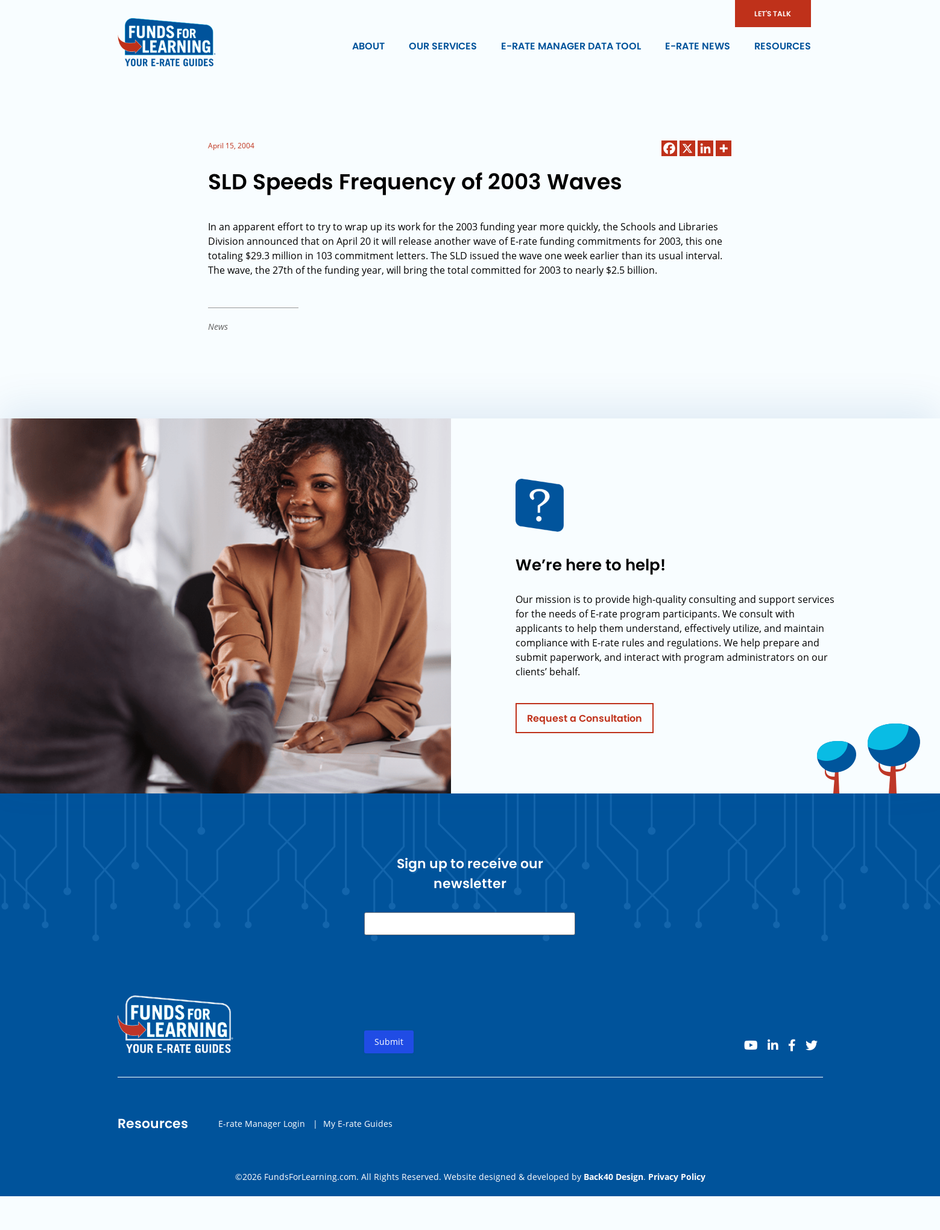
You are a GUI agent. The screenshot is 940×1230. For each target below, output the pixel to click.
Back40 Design (613, 1176)
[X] (687, 148)
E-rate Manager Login (261, 1128)
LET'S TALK (772, 13)
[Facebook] (669, 148)
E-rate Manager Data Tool (571, 46)
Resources (782, 46)
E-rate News (697, 46)
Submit (388, 1046)
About (368, 46)
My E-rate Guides (358, 1128)
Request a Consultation (584, 723)
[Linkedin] (705, 148)
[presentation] (455, 997)
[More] (723, 148)
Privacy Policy (676, 1176)
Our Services (443, 46)
